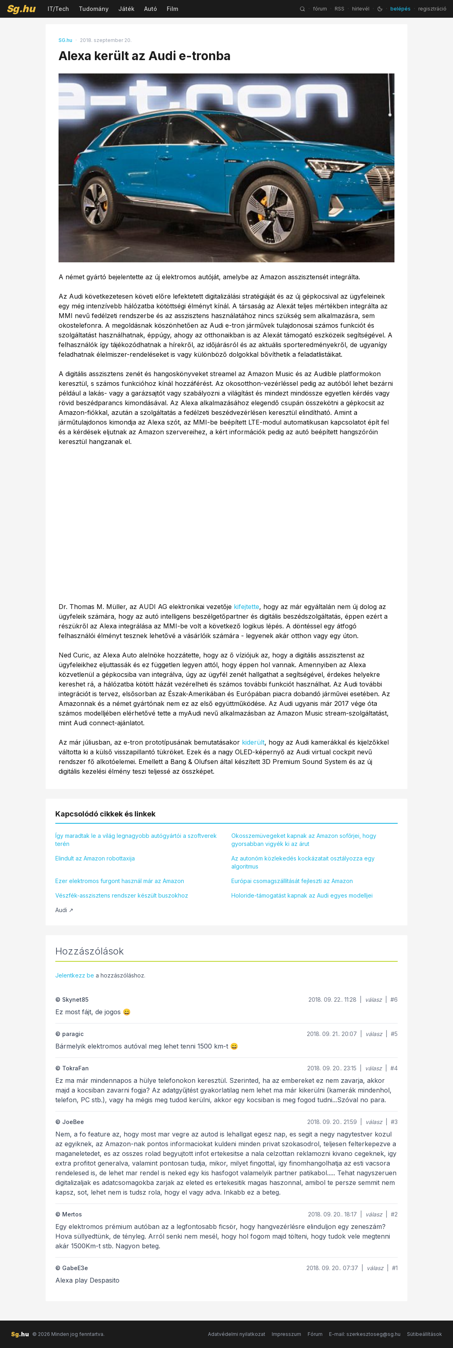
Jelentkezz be (74, 975)
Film (172, 8)
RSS (339, 9)
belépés (400, 9)
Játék (126, 8)
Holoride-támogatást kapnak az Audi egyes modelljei (302, 895)
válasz (373, 999)
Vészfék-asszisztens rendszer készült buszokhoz (121, 895)
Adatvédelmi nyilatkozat (236, 1334)
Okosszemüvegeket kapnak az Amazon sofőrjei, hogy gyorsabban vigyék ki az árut (303, 839)
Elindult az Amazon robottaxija (95, 858)
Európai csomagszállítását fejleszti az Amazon (292, 880)
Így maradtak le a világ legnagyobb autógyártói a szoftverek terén (136, 839)
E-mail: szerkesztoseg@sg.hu (365, 1334)
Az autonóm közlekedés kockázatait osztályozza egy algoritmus (303, 862)
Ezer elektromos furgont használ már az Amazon (119, 880)
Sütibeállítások (424, 1334)
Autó (150, 8)
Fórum (315, 1334)
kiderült (253, 742)
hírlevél (360, 9)
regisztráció (432, 9)
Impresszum (286, 1334)
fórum (320, 9)
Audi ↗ (64, 909)
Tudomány (94, 8)
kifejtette (246, 607)
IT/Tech (58, 8)
